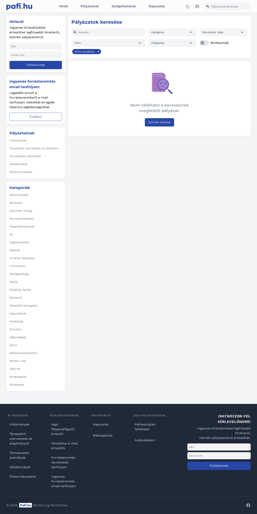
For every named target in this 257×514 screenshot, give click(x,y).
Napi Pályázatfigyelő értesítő (63, 429)
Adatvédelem (145, 440)
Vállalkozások (19, 467)
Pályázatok (90, 6)
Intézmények (19, 424)
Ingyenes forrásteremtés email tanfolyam (63, 481)
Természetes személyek (19, 455)
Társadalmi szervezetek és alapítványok (20, 438)
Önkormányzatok (22, 476)
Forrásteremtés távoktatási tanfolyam (63, 462)
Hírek (63, 6)
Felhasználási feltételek (145, 427)
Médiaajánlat (103, 435)
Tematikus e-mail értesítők (64, 445)
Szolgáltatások (124, 6)
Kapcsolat (157, 6)
